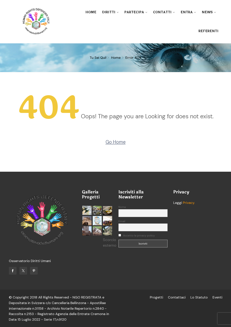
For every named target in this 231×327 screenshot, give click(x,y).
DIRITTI (108, 12)
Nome (122, 207)
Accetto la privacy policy (136, 235)
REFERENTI (208, 31)
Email (121, 221)
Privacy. (189, 202)
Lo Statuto (199, 297)
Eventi (217, 297)
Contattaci (176, 297)
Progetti (156, 297)
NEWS (207, 12)
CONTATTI (162, 12)
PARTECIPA (134, 12)
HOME (90, 12)
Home (116, 57)
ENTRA (187, 12)
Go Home (116, 142)
